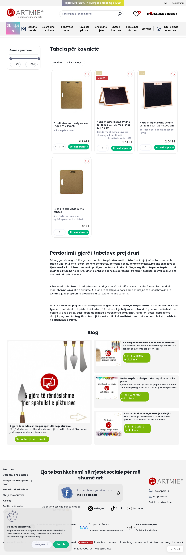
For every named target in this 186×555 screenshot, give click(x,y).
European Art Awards (99, 524)
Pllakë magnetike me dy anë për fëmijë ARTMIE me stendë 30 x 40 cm (113, 124)
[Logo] (25, 13)
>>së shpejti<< (160, 491)
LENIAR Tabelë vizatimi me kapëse (68, 211)
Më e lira (57, 62)
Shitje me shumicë (13, 495)
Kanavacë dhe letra (67, 28)
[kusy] (59, 146)
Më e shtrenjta (74, 62)
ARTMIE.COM (85, 542)
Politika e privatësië (160, 502)
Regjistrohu (178, 2)
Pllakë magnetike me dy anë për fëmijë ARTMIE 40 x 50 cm (157, 124)
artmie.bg (127, 542)
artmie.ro (114, 542)
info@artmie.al (161, 496)
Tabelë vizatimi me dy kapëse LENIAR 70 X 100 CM (70, 125)
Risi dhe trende (32, 28)
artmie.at (154, 542)
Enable (61, 544)
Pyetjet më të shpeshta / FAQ (17, 482)
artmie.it (178, 542)
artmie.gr (166, 542)
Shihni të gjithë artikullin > (32, 439)
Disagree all (41, 544)
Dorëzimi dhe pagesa (15, 474)
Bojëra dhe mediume (48, 28)
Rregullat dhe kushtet (15, 489)
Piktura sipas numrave (170, 28)
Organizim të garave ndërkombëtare (106, 530)
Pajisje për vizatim (132, 28)
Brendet (146, 28)
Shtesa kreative (116, 28)
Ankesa (7, 500)
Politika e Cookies (13, 506)
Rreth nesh (9, 469)
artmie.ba (101, 542)
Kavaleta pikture (84, 28)
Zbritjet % (13, 28)
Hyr (165, 2)
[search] (120, 15)
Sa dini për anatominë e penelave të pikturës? (149, 342)
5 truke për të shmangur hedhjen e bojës (147, 413)
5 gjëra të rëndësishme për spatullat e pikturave (40, 426)
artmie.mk (140, 542)
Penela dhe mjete (100, 28)
